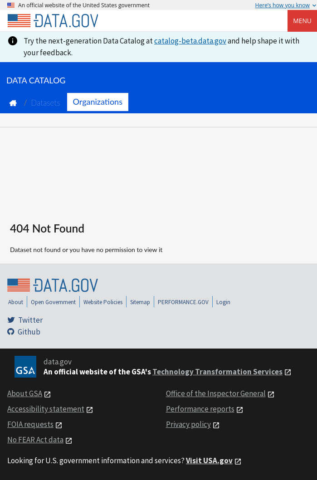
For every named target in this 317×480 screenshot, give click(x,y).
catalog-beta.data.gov (190, 41)
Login (223, 302)
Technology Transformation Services (217, 372)
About (15, 302)
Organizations (97, 102)
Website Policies (102, 302)
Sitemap (140, 302)
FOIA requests (30, 424)
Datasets (45, 102)
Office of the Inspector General (216, 393)
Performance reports (200, 409)
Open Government (53, 302)
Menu (302, 20)
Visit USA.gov (209, 460)
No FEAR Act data (35, 440)
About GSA (24, 393)
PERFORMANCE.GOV (183, 302)
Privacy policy (188, 424)
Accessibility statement (45, 409)
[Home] (52, 21)
